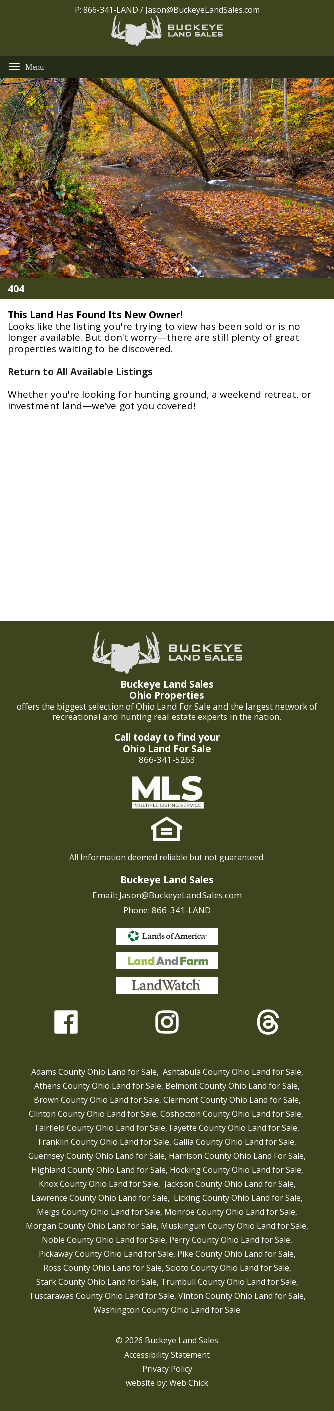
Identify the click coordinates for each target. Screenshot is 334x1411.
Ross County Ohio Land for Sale (102, 1267)
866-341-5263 (167, 759)
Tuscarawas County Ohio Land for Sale (101, 1295)
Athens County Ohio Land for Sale (97, 1085)
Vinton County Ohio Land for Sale (241, 1295)
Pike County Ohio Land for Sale (235, 1253)
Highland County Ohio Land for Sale (98, 1169)
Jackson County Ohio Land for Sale (229, 1183)
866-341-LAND (110, 9)
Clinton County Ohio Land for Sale (92, 1113)
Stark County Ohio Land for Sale (96, 1281)
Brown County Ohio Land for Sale (96, 1099)
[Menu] (14, 66)
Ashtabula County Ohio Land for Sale (232, 1071)
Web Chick (188, 1382)
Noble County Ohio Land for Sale (103, 1239)
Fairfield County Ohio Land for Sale (100, 1127)
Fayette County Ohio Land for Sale (233, 1127)
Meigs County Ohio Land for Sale (98, 1211)
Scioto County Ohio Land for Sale (227, 1267)
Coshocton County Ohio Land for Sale (230, 1113)
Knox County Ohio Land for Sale (98, 1183)
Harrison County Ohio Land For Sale (236, 1155)
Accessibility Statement (167, 1354)
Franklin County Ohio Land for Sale (103, 1141)
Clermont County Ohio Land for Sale (231, 1099)
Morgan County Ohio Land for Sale (91, 1225)
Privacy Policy (167, 1368)
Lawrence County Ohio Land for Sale (99, 1197)
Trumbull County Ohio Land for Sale (228, 1281)
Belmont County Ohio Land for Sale (231, 1085)
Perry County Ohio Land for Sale (229, 1239)
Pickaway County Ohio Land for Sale (106, 1253)
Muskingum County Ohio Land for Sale (233, 1225)
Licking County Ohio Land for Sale (237, 1197)
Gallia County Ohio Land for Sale (233, 1141)
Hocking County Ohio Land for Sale (235, 1169)
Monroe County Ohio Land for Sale (229, 1211)
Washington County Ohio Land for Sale (167, 1309)
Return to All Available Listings (80, 371)
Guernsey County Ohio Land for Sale (96, 1155)
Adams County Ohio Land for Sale (94, 1071)
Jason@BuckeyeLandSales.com (202, 9)
